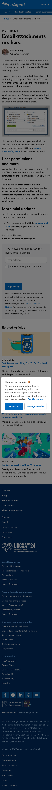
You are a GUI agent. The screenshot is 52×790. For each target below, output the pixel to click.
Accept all (14, 406)
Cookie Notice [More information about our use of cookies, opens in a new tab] (35, 399)
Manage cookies (35, 406)
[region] (26, 395)
